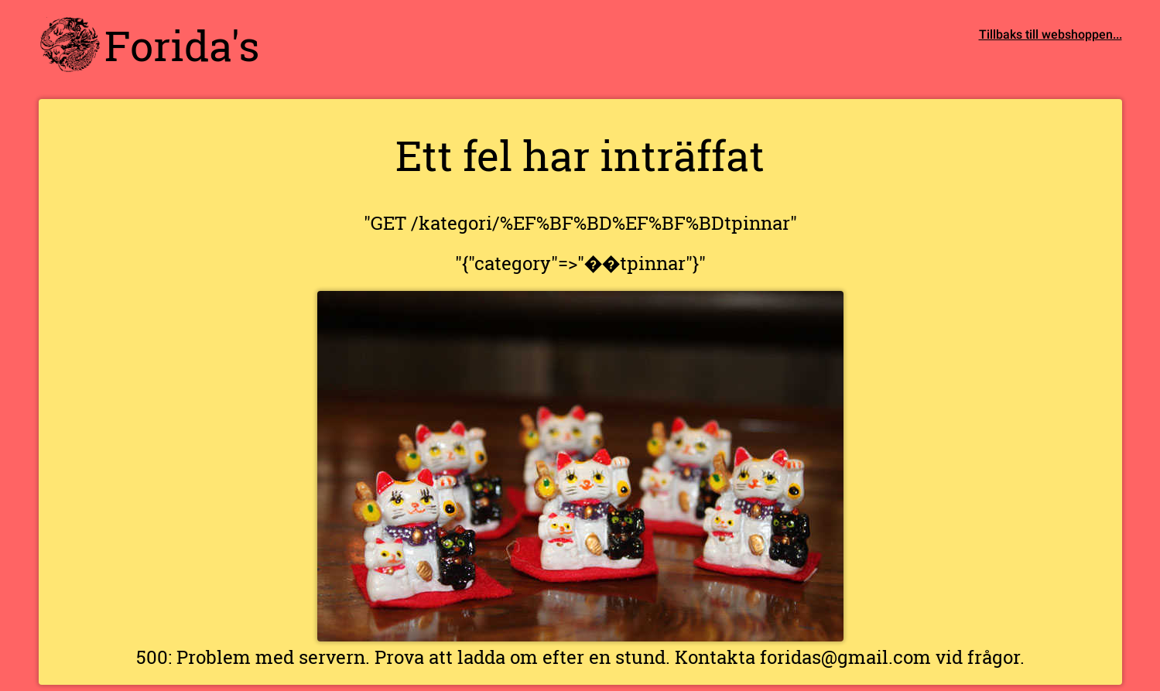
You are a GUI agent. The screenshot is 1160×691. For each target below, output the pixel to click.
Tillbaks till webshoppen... (1050, 34)
